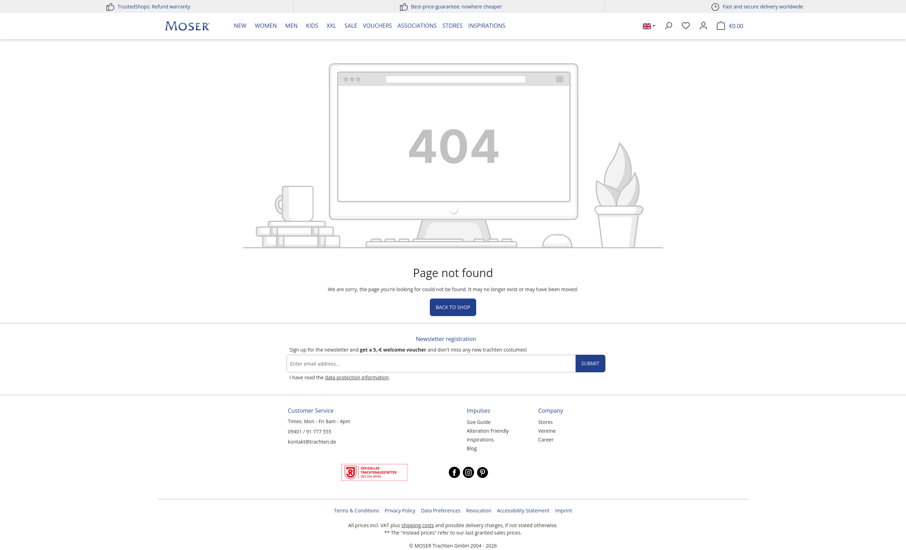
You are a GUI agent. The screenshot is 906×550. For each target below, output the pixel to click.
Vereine (547, 430)
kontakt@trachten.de (312, 441)
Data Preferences (440, 510)
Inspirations (486, 26)
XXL (331, 26)
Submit (590, 363)
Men (291, 26)
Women (266, 26)
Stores (452, 26)
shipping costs (417, 525)
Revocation (478, 510)
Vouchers (377, 26)
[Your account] (703, 26)
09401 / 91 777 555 (309, 431)
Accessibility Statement (523, 510)
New (240, 26)
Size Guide (479, 422)
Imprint (563, 510)
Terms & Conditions (356, 510)
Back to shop (453, 307)
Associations (417, 26)
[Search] (668, 26)
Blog (472, 448)
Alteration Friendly (488, 430)
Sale (350, 26)
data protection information (356, 377)
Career (546, 439)
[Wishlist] (686, 26)
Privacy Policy (400, 510)
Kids (312, 26)
